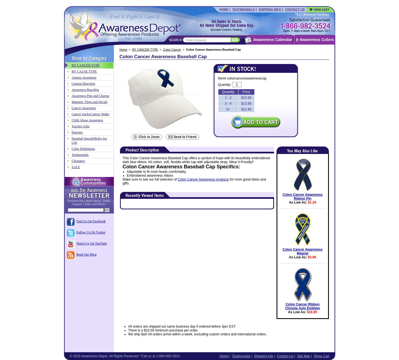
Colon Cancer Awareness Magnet (303, 251)
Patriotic (77, 132)
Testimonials (243, 9)
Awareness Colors (317, 39)
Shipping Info (270, 9)
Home (223, 9)
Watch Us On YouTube (91, 243)
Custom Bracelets (83, 84)
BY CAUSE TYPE (84, 71)
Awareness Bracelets (85, 90)
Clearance (78, 161)
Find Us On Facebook (91, 221)
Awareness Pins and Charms (90, 96)
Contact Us (295, 9)
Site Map (303, 356)
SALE (76, 167)
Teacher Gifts (81, 126)
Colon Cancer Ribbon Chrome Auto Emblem (302, 306)
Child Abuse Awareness (87, 120)
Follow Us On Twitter (91, 232)
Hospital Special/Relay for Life (89, 141)
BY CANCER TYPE (145, 49)
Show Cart (321, 356)
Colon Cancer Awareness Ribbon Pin (303, 196)
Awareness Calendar (272, 39)
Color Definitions (83, 149)
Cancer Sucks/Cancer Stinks (90, 114)
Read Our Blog (86, 254)
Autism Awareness (84, 77)
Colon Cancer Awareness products (203, 179)
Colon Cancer (172, 49)
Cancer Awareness (84, 108)
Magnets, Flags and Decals (90, 102)
